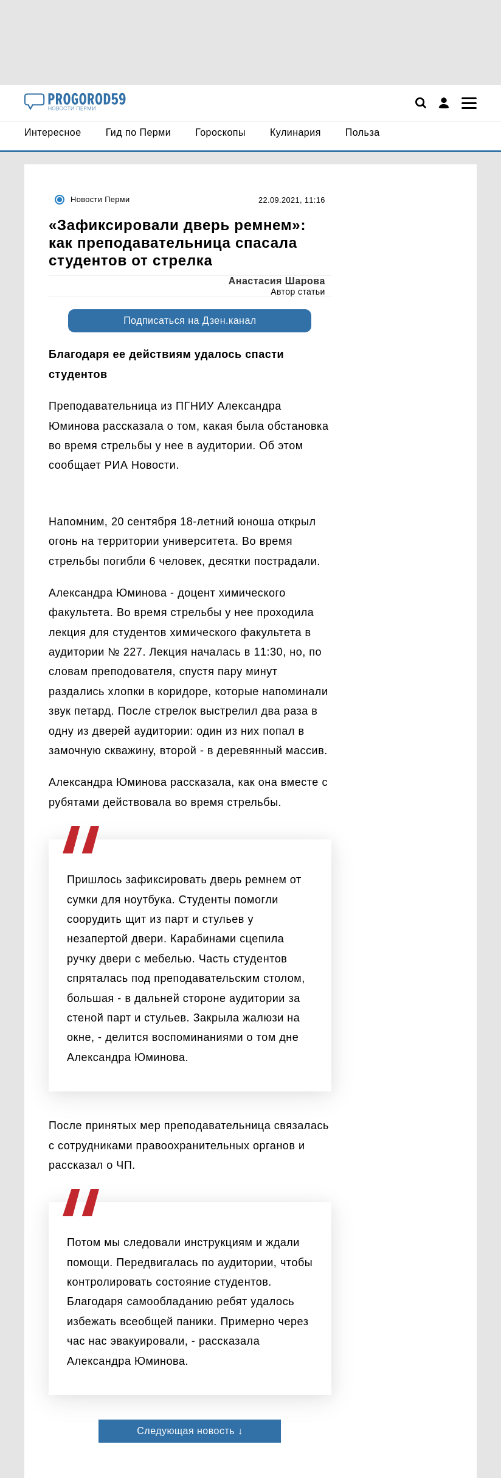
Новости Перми (100, 199)
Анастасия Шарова (277, 281)
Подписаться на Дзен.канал (190, 320)
